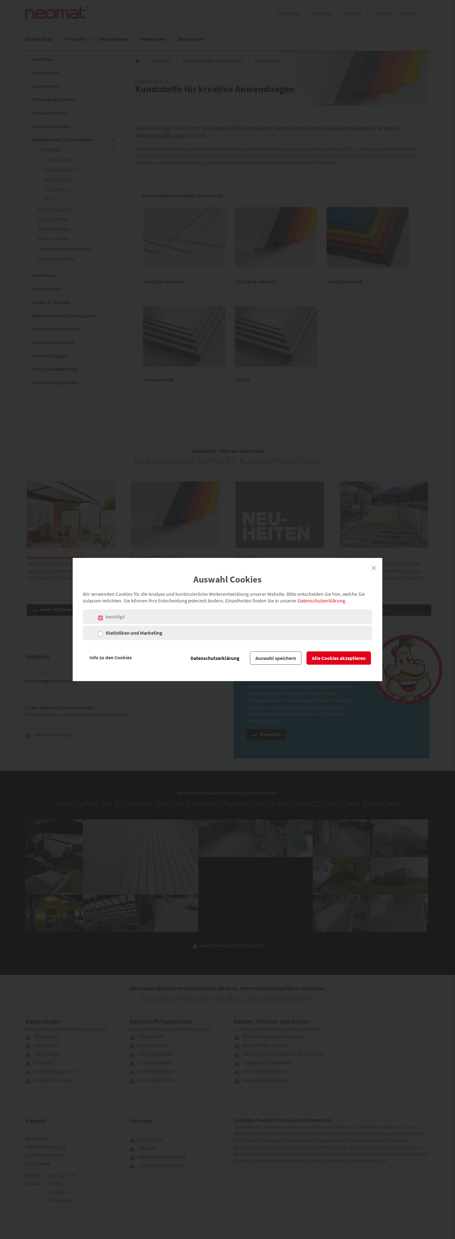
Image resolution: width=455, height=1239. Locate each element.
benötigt (115, 616)
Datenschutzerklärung (321, 600)
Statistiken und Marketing (134, 633)
